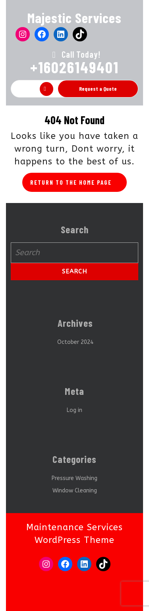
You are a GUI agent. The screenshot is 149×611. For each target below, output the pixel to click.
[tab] (46, 89)
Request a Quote (98, 88)
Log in (74, 410)
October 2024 (75, 342)
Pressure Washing (74, 478)
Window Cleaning (74, 490)
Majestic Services (74, 17)
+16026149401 (74, 66)
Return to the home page (78, 185)
